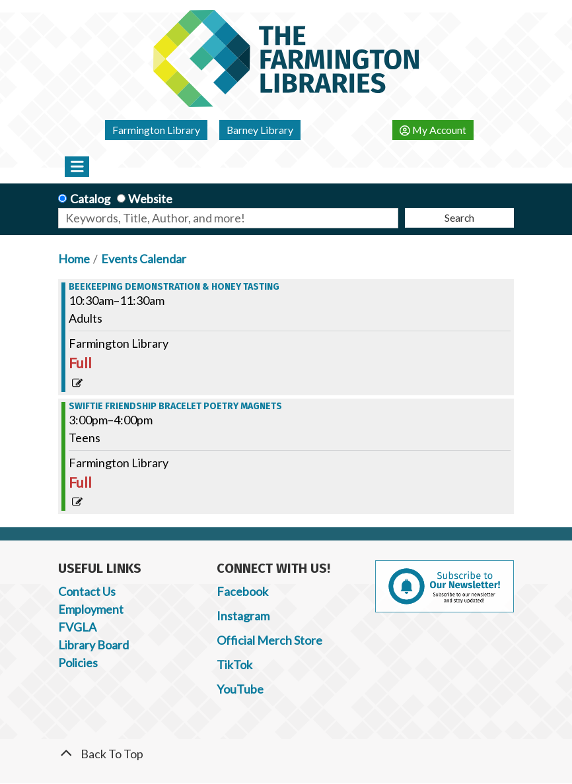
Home (74, 258)
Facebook (242, 591)
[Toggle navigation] (77, 166)
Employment (91, 609)
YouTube (240, 689)
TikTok (234, 664)
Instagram (243, 615)
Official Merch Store (269, 640)
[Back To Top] (286, 754)
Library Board (93, 644)
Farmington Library (156, 129)
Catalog (90, 198)
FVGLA (77, 627)
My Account (433, 129)
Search (459, 217)
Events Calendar (143, 258)
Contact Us (87, 591)
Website (150, 198)
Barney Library (260, 129)
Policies (78, 662)
